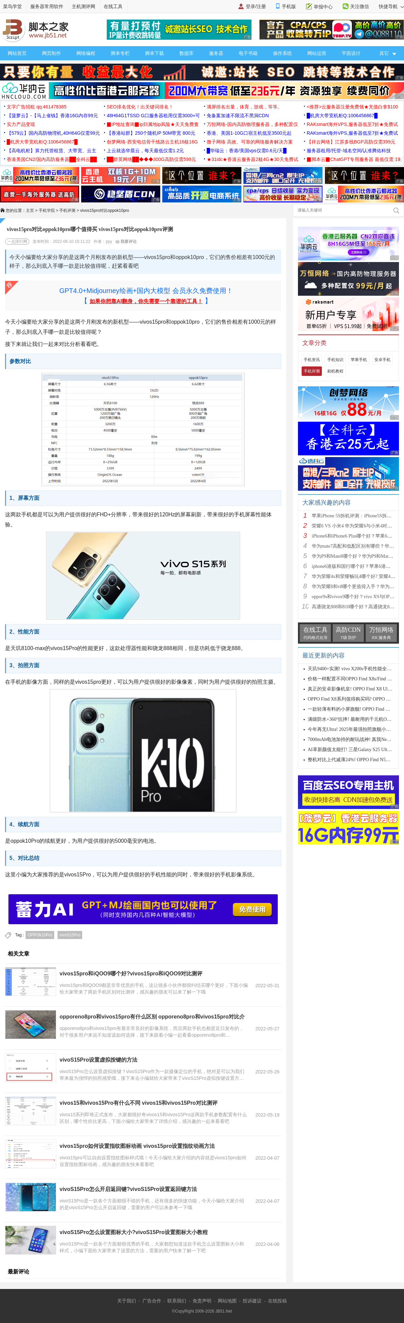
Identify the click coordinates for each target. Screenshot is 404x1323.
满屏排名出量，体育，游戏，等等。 (244, 106)
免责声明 (202, 1300)
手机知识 (335, 359)
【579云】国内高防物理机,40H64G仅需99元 (53, 133)
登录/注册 (256, 6)
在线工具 (113, 6)
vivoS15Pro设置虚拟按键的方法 (98, 1060)
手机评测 (67, 210)
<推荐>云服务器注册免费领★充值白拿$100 (352, 106)
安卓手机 (382, 359)
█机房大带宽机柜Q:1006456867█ (342, 115)
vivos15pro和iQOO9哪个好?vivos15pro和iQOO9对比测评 (131, 973)
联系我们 (176, 1300)
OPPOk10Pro (40, 935)
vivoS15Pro (70, 935)
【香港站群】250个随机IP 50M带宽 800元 (151, 133)
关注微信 (359, 6)
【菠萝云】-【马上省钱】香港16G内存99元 (52, 115)
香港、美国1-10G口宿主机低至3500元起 (249, 133)
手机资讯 (312, 359)
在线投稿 (277, 1300)
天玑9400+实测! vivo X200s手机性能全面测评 (354, 668)
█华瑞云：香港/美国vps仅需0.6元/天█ (247, 150)
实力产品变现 (21, 124)
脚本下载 (154, 53)
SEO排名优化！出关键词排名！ (140, 106)
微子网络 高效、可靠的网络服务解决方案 (250, 141)
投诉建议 (252, 1300)
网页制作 (51, 53)
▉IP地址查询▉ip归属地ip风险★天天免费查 (153, 124)
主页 (30, 210)
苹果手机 (359, 359)
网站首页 (17, 53)
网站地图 (227, 1300)
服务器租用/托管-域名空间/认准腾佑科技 (349, 150)
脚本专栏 (120, 53)
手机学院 (47, 210)
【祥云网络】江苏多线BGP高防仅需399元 (351, 141)
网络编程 (85, 53)
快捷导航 (391, 6)
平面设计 (351, 53)
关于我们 (126, 1300)
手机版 (289, 6)
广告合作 (151, 1300)
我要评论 (126, 241)
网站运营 (316, 53)
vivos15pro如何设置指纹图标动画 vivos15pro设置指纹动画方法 (137, 1146)
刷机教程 (335, 371)
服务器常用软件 (46, 6)
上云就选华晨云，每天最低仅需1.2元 (145, 150)
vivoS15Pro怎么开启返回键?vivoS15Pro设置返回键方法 (128, 1189)
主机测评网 (83, 6)
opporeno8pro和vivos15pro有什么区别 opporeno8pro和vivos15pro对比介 (152, 1017)
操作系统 (282, 53)
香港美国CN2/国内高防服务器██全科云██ (52, 159)
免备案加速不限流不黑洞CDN (238, 115)
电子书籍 (248, 53)
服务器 (216, 53)
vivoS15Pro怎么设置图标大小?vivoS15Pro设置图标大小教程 (134, 1232)
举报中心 (323, 6)
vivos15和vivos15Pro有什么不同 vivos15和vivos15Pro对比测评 (138, 1103)
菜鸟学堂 (12, 6)
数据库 (186, 53)
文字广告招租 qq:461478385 (36, 106)
